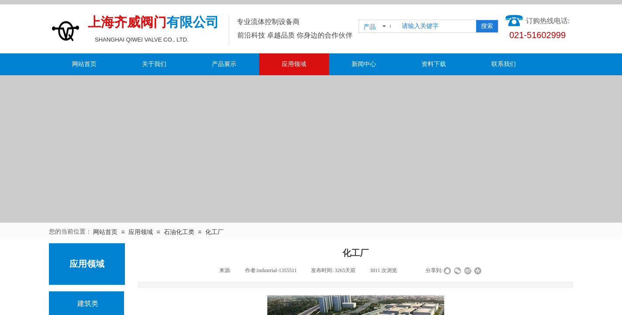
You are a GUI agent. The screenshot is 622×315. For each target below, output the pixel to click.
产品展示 (224, 64)
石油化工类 (179, 232)
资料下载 (434, 64)
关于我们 (154, 64)
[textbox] (437, 26)
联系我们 (503, 64)
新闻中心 (364, 64)
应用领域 (294, 64)
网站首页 (84, 64)
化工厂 (214, 232)
